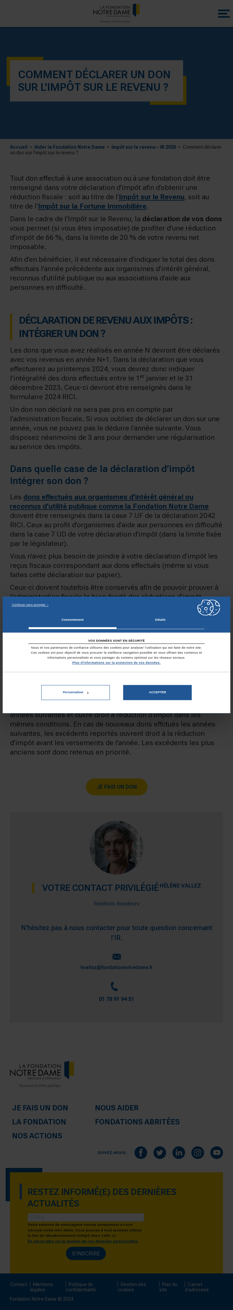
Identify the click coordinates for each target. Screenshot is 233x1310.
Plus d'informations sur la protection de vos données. (116, 662)
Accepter (157, 692)
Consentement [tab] (73, 620)
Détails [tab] (160, 620)
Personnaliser (76, 692)
